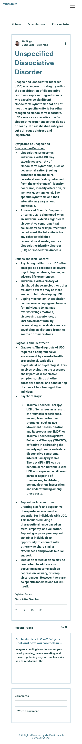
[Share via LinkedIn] (32, 609)
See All (64, 627)
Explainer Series (60, 24)
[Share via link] (40, 609)
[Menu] (73, 7)
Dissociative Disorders (27, 599)
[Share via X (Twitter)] (24, 609)
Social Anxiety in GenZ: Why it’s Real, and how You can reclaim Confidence (38, 641)
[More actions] (65, 43)
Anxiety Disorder (37, 24)
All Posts (16, 24)
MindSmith (10, 4)
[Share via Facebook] (16, 609)
